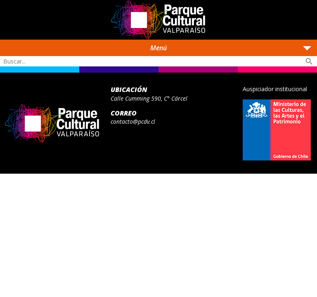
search (309, 61)
